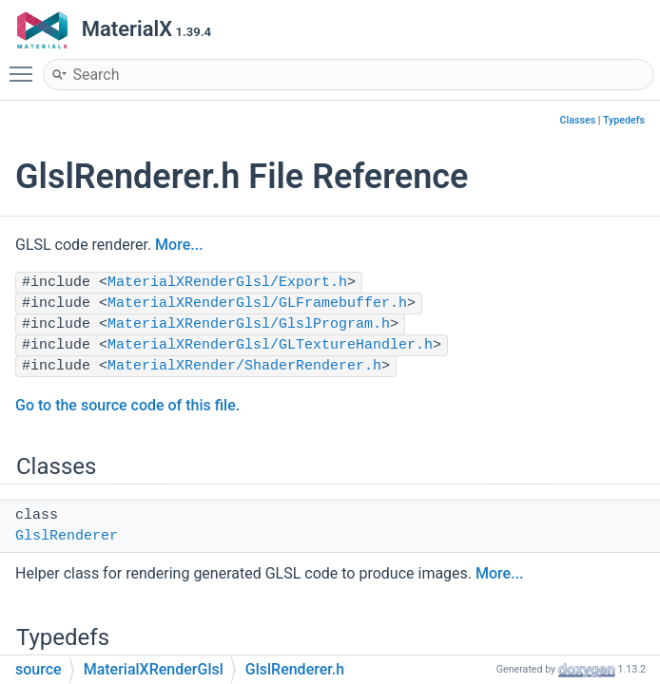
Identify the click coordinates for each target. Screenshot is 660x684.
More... (179, 245)
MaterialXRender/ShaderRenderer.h (244, 366)
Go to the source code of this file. (127, 405)
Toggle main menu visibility (26, 65)
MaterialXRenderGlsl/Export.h (227, 283)
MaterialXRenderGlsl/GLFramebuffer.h (257, 303)
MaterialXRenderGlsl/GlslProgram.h (248, 324)
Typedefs (624, 120)
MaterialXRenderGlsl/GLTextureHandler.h (270, 345)
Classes (578, 120)
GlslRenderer (66, 536)
